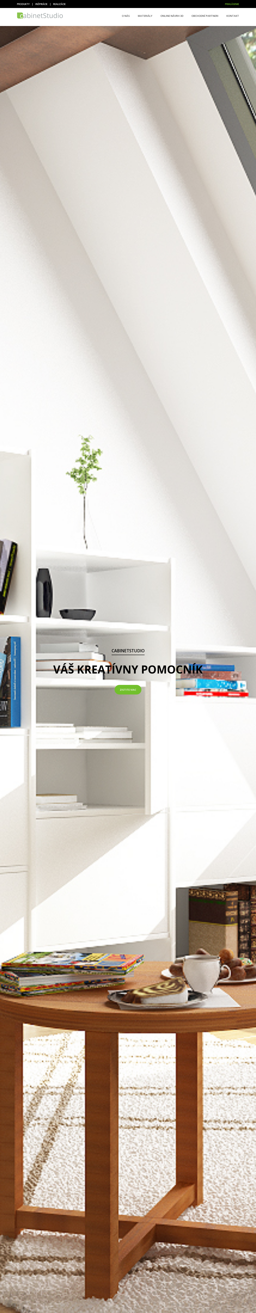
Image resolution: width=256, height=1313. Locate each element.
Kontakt (232, 16)
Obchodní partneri (204, 16)
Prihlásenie (232, 4)
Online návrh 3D (171, 16)
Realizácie (59, 4)
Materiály (145, 16)
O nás (126, 16)
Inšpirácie (41, 4)
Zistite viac (128, 689)
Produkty (23, 4)
